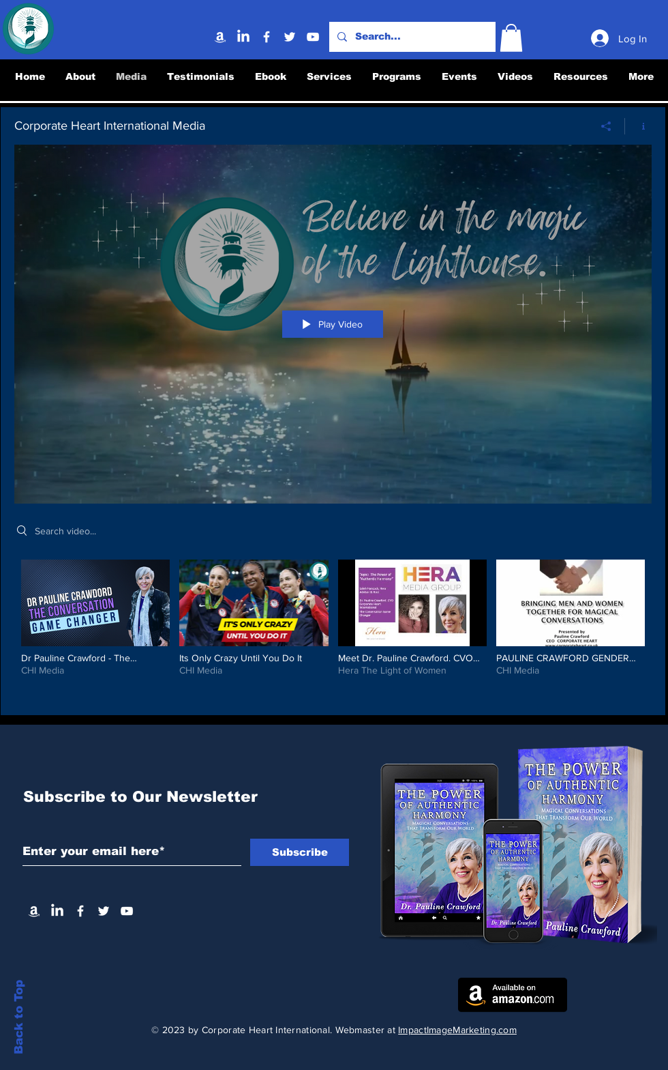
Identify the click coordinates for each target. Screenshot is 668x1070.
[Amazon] (220, 36)
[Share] (606, 125)
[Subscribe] (299, 852)
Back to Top (18, 1016)
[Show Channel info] (638, 125)
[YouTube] (312, 36)
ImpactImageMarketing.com (457, 1029)
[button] (511, 38)
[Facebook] (266, 36)
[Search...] (411, 37)
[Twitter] (289, 36)
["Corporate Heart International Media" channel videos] (333, 627)
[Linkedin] (243, 36)
